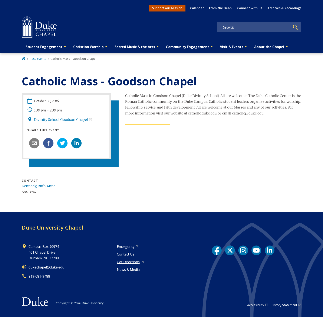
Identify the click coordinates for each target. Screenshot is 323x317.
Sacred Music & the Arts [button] (135, 46)
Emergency (126, 246)
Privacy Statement (284, 305)
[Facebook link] (217, 250)
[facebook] (48, 143)
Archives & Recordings (284, 8)
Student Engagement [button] (44, 46)
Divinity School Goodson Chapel (61, 119)
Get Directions (128, 262)
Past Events (38, 59)
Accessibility (255, 305)
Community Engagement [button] (187, 46)
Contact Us (125, 254)
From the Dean (220, 8)
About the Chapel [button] (269, 46)
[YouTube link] (256, 250)
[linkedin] (76, 143)
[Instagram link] (243, 250)
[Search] (295, 27)
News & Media (128, 269)
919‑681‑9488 (39, 276)
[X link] (230, 250)
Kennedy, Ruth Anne (39, 186)
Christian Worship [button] (88, 46)
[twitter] (62, 143)
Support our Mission (167, 8)
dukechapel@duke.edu (46, 267)
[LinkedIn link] (269, 250)
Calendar (197, 8)
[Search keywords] (254, 27)
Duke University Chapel (52, 227)
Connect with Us (249, 8)
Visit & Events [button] (231, 46)
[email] (34, 143)
